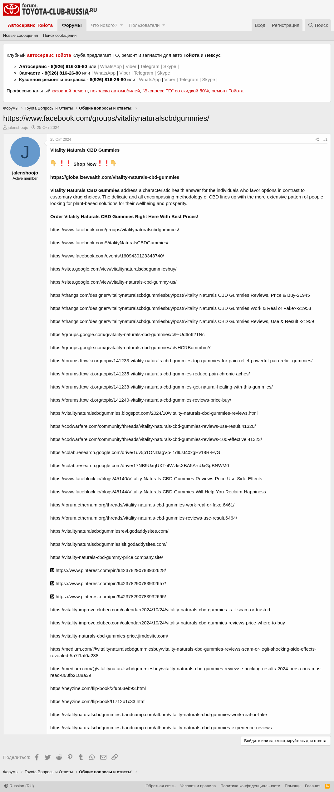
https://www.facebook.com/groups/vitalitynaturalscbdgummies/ (114, 229)
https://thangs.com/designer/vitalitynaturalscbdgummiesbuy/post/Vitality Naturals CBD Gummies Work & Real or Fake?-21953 (180, 308)
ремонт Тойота (227, 90)
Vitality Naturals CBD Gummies (85, 190)
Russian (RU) (19, 786)
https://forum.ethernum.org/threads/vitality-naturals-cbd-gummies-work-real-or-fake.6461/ (142, 504)
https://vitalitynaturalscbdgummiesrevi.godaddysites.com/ (109, 531)
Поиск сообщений (60, 35)
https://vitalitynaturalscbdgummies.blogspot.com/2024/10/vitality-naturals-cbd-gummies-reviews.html (154, 413)
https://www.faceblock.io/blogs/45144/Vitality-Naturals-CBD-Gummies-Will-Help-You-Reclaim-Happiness (158, 491)
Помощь (292, 786)
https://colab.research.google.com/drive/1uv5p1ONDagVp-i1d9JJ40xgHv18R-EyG (135, 452)
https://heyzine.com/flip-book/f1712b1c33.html (97, 701)
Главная (312, 786)
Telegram (150, 66)
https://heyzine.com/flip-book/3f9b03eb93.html (98, 688)
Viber (130, 66)
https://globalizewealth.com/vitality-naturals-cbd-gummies (114, 177)
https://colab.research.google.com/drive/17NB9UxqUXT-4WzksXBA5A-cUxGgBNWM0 (139, 465)
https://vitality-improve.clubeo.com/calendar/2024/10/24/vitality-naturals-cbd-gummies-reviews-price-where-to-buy (167, 622)
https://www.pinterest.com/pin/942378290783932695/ (108, 596)
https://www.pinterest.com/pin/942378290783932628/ (108, 570)
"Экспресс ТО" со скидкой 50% (175, 90)
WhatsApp (111, 66)
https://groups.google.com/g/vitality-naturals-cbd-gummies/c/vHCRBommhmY (130, 347)
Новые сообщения (20, 35)
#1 (325, 139)
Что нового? (104, 25)
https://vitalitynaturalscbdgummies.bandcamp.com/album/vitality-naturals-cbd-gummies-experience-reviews (161, 727)
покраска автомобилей (115, 90)
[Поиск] (318, 25)
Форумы (72, 25)
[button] (121, 25)
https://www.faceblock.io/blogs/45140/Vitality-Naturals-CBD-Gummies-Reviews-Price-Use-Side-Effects (156, 478)
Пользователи (144, 25)
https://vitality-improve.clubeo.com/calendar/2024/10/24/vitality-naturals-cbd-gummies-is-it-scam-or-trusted (160, 609)
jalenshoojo (18, 127)
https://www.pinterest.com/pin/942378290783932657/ (108, 583)
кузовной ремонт (70, 90)
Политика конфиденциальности (250, 786)
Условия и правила (198, 786)
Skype (170, 66)
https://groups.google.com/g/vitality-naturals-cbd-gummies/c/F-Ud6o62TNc (127, 334)
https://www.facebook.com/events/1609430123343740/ (107, 255)
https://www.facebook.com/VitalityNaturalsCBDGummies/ (109, 242)
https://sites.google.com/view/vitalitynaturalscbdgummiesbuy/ (113, 268)
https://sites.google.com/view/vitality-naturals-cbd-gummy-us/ (113, 282)
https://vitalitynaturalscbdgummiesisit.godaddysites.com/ (108, 544)
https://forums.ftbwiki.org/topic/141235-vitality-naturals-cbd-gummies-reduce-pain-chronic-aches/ (150, 373)
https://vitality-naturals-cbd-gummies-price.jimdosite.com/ (109, 635)
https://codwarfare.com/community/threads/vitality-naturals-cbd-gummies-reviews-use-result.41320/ (153, 426)
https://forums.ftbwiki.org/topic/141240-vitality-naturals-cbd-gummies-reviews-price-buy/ (140, 400)
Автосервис (33, 66)
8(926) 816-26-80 (69, 66)
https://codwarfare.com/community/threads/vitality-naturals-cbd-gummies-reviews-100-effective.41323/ (156, 439)
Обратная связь (160, 786)
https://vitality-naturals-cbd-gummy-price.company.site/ (106, 557)
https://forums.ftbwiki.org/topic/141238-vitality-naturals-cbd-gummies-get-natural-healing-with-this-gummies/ (161, 386)
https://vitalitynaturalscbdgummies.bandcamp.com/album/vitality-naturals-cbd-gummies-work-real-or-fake (158, 714)
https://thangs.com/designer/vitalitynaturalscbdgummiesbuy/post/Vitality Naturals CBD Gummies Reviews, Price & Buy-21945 (180, 295)
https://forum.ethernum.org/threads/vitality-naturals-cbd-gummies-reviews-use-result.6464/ (143, 518)
